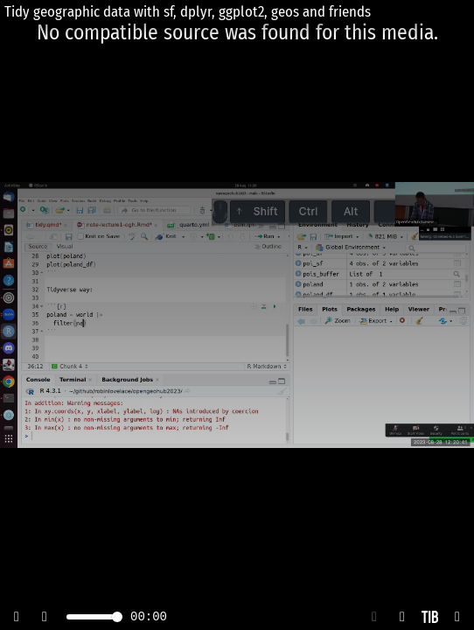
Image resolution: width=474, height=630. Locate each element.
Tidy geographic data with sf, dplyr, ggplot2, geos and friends (187, 11)
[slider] (117, 617)
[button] (374, 617)
